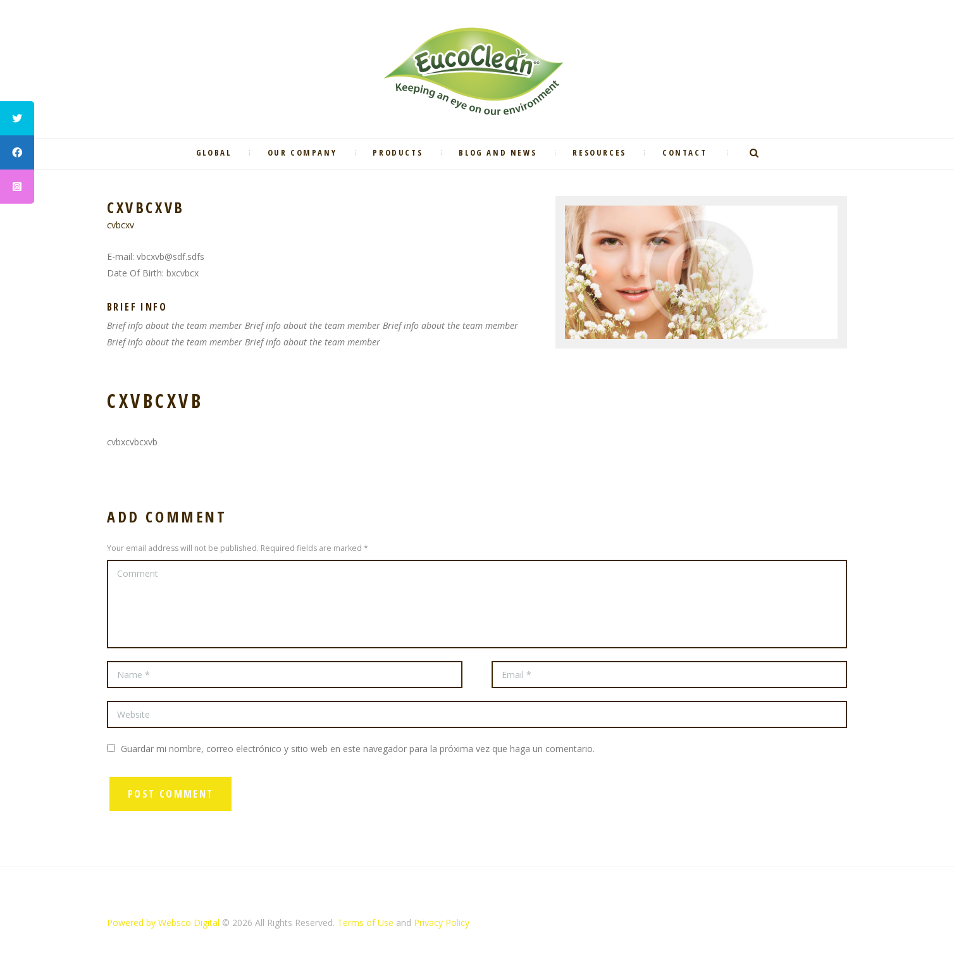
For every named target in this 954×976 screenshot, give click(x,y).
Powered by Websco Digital (163, 923)
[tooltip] (17, 118)
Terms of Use (365, 923)
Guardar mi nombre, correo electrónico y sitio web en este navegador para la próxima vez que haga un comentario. (358, 749)
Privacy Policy (441, 923)
